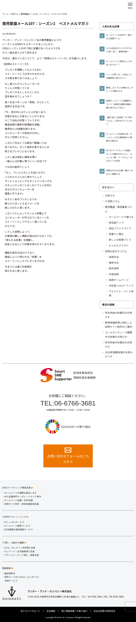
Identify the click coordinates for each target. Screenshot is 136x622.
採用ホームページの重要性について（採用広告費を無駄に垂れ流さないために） (119, 104)
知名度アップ (116, 222)
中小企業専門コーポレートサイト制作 (22, 496)
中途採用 (114, 274)
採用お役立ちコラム (116, 251)
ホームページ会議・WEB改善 (18, 500)
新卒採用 (114, 268)
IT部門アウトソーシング (14, 516)
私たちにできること (30, 610)
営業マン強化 (116, 234)
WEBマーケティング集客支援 (16, 487)
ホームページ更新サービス (17, 525)
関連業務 (6, 568)
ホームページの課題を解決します (20, 492)
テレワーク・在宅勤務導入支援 (19, 551)
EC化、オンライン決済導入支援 (19, 547)
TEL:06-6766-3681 (68, 403)
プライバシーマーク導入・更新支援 (21, 555)
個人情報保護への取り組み (74, 610)
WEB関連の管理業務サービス (18, 529)
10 (102, 171)
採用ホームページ (119, 280)
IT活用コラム (112, 201)
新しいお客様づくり (120, 239)
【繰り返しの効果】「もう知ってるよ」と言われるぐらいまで (119, 121)
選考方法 (114, 262)
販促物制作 (9, 573)
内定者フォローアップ (121, 285)
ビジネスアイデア (118, 245)
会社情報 (50, 610)
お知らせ (110, 195)
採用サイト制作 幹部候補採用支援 (21, 503)
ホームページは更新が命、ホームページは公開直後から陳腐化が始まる (119, 137)
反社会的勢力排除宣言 (104, 610)
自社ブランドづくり (120, 228)
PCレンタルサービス (14, 522)
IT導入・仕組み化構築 (13, 542)
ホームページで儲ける (121, 217)
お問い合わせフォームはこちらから (68, 456)
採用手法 (114, 257)
